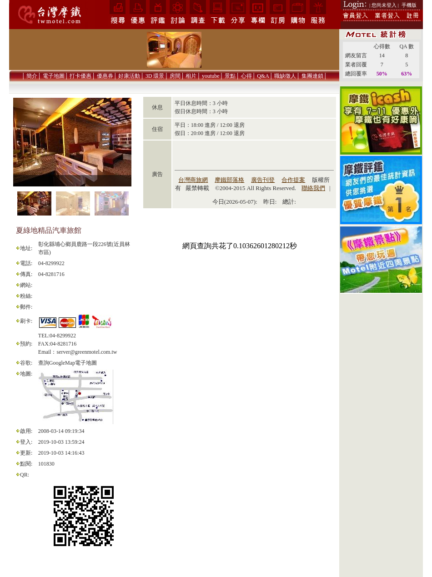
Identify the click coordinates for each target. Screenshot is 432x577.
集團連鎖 (312, 76)
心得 (246, 76)
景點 (230, 76)
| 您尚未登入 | (384, 5)
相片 (191, 76)
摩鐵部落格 (229, 179)
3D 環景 (155, 76)
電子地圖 (54, 76)
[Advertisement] (381, 439)
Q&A (263, 76)
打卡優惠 (80, 76)
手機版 (409, 5)
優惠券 (105, 76)
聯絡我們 (313, 188)
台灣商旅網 (193, 179)
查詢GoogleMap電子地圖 (67, 363)
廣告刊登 (263, 179)
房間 (175, 76)
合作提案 (293, 179)
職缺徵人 (285, 76)
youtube (211, 76)
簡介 (31, 76)
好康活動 (129, 76)
